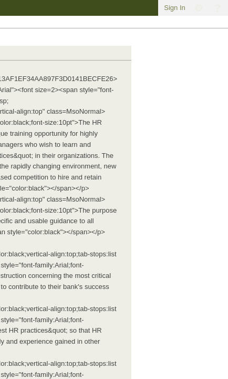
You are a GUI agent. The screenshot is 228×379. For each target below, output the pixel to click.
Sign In (174, 8)
